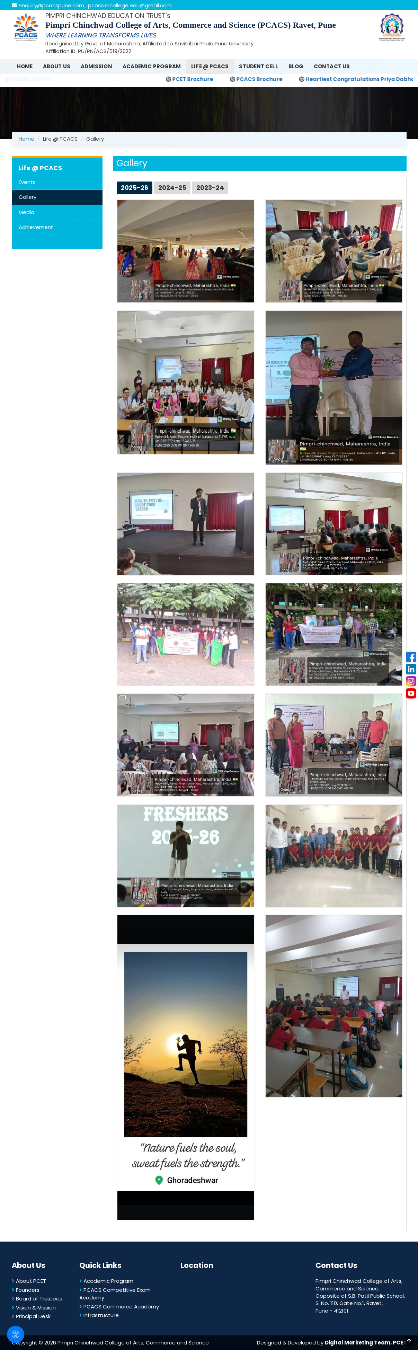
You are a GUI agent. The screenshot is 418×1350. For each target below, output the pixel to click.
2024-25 (172, 187)
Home (25, 66)
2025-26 (134, 187)
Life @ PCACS (210, 66)
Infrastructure (99, 1315)
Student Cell (258, 66)
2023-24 (210, 187)
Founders (25, 1290)
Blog (295, 66)
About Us (56, 66)
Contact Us (332, 66)
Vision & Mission (34, 1307)
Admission (96, 66)
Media (26, 212)
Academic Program (152, 66)
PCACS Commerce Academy (119, 1306)
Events (27, 182)
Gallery (27, 197)
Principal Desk (31, 1316)
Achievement (36, 227)
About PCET (29, 1281)
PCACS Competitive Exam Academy (115, 1294)
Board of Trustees (37, 1298)
